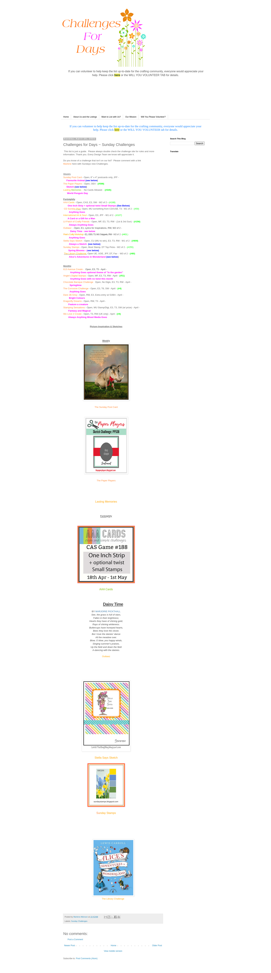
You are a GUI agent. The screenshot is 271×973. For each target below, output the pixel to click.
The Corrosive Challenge (75, 288)
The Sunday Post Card (106, 407)
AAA (65, 202)
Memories (76, 190)
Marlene (67, 164)
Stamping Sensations (74, 307)
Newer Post (69, 945)
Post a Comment (75, 939)
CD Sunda (69, 208)
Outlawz (67, 228)
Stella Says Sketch (72, 240)
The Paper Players (72, 183)
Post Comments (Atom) (86, 958)
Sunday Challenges (79, 921)
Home (66, 117)
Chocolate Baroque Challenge (78, 282)
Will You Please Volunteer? (153, 117)
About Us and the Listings (85, 117)
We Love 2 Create (72, 314)
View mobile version (113, 951)
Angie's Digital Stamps (74, 275)
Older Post (157, 945)
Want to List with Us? (111, 117)
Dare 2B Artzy (70, 295)
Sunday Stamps (71, 247)
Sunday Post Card (72, 177)
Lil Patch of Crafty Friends (76, 221)
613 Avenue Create (73, 269)
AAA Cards (106, 589)
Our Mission (130, 117)
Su (98, 813)
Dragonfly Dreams (72, 301)
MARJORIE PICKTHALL (107, 611)
